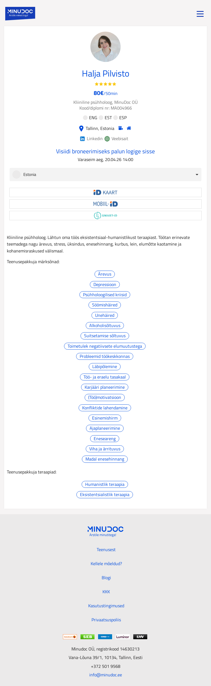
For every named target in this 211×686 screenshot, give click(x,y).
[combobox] (105, 174)
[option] (104, 174)
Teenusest (106, 549)
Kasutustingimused (106, 605)
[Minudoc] (20, 14)
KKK (106, 591)
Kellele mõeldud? (106, 563)
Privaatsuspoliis (106, 619)
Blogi (106, 577)
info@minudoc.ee (105, 674)
